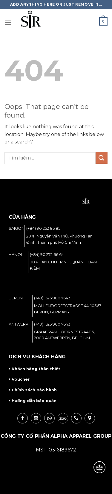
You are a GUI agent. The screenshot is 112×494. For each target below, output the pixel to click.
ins (36, 418)
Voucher (21, 379)
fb (22, 418)
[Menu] (8, 22)
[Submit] (102, 158)
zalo (63, 418)
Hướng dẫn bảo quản (34, 400)
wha (49, 418)
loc (90, 418)
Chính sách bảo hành (34, 389)
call (76, 418)
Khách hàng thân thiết (36, 368)
